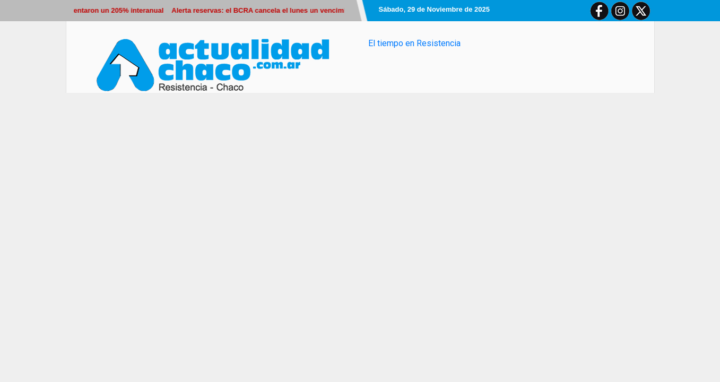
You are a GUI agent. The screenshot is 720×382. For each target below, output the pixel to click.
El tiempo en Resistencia (414, 43)
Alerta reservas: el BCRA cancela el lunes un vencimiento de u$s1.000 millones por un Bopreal (329, 10)
